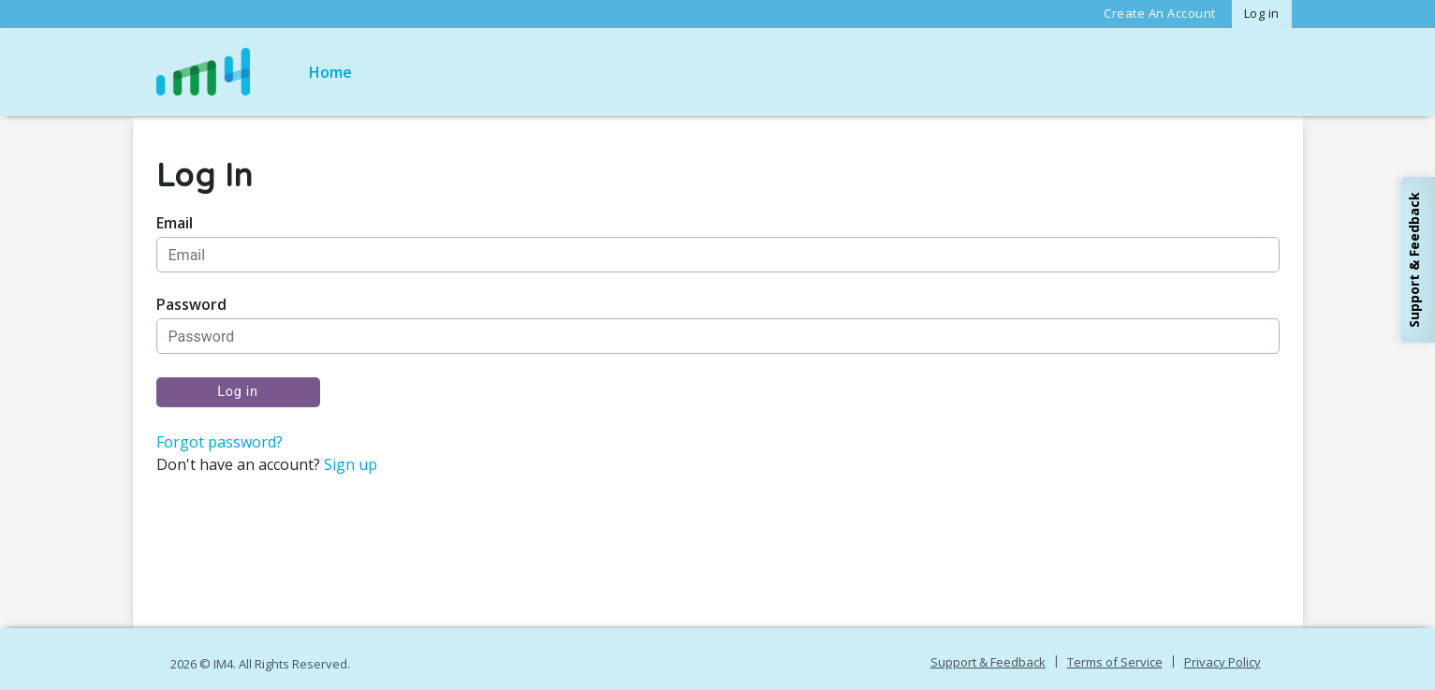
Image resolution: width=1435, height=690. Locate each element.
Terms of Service (1115, 662)
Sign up (350, 464)
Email (174, 223)
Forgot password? (219, 442)
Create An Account (1160, 13)
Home (330, 72)
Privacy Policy (1222, 662)
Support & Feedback (988, 662)
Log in (1262, 13)
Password (191, 305)
